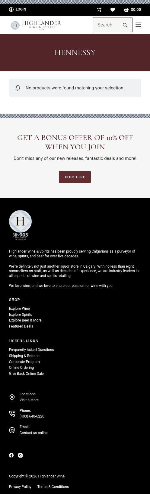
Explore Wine (19, 308)
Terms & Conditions (53, 487)
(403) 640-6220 (32, 416)
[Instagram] (20, 455)
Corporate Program (24, 362)
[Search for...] (105, 24)
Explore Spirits (20, 314)
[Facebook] (11, 455)
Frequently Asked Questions (31, 350)
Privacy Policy (20, 487)
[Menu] (138, 24)
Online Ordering (21, 367)
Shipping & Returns (24, 356)
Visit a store (29, 400)
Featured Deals (21, 326)
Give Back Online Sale (26, 373)
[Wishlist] (112, 10)
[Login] (17, 10)
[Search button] (124, 24)
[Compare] (99, 10)
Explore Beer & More (25, 320)
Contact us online (34, 433)
